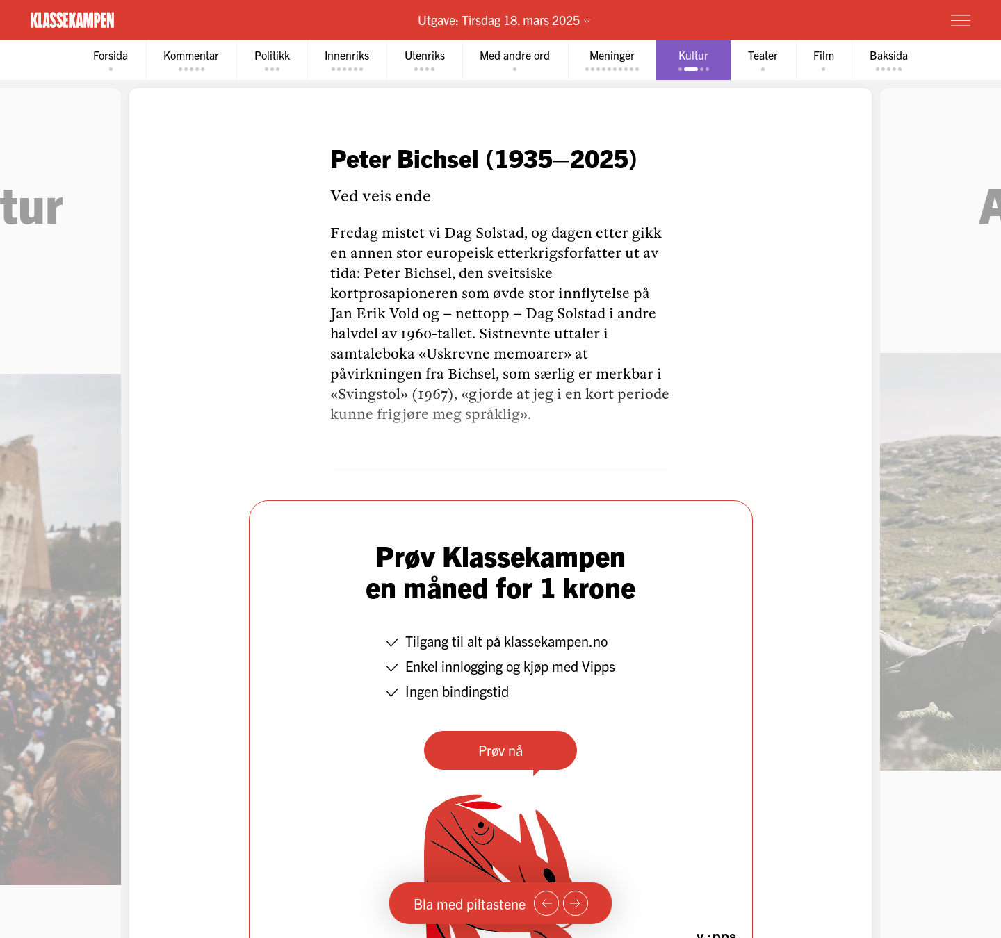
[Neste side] (575, 903)
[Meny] (960, 20)
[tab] (106, 60)
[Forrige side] (546, 903)
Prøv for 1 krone (878, 19)
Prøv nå (500, 750)
